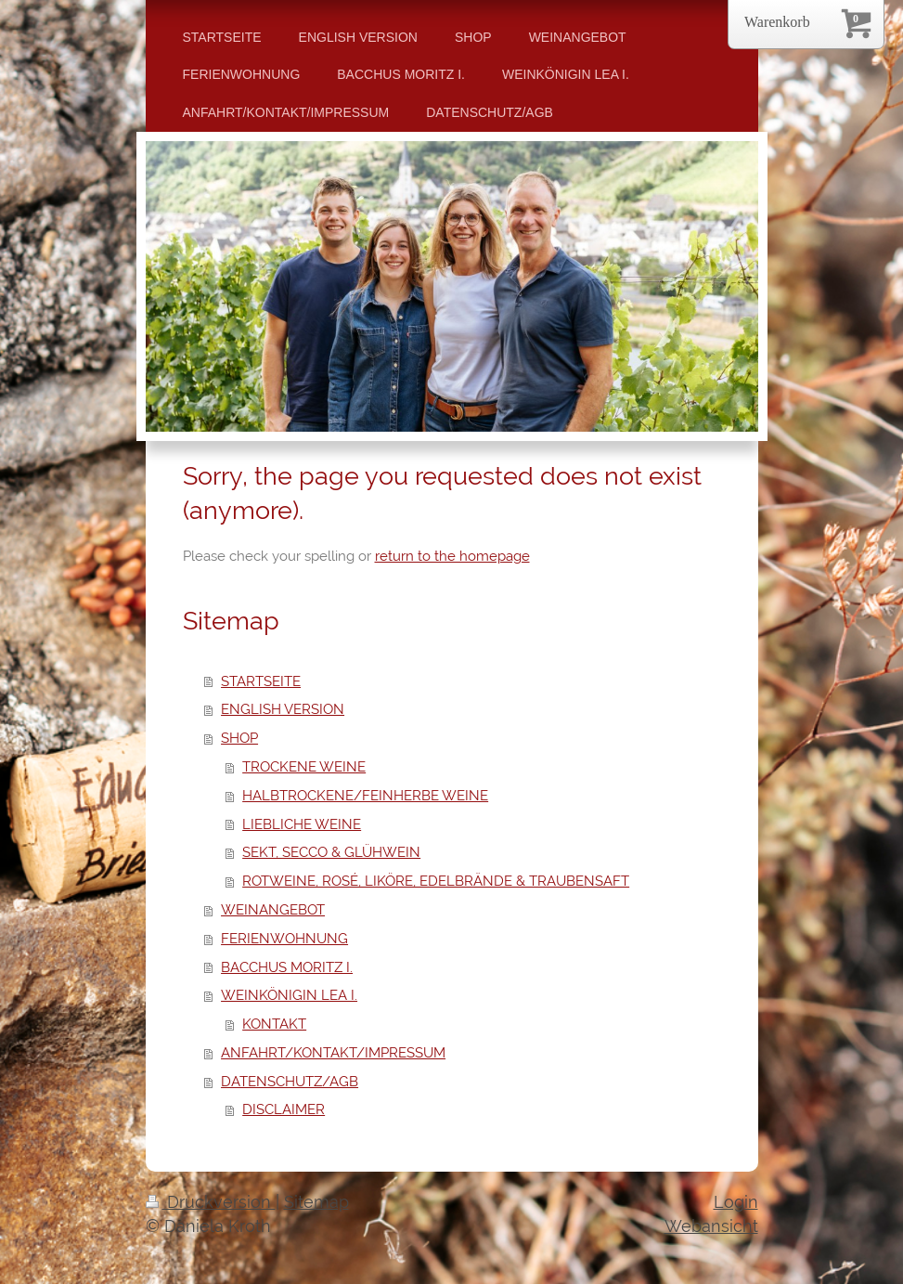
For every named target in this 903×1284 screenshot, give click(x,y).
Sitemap (316, 1202)
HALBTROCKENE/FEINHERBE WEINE (365, 795)
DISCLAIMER (283, 1109)
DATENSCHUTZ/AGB (289, 1081)
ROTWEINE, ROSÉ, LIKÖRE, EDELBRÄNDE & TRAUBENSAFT (435, 881)
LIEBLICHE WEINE (301, 824)
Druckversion (211, 1202)
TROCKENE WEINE (304, 767)
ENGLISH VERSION (282, 709)
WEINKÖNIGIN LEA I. (289, 995)
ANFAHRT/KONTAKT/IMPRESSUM (333, 1052)
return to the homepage (452, 556)
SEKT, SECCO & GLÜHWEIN (331, 852)
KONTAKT (274, 1024)
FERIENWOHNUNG (284, 938)
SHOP (239, 738)
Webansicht (711, 1226)
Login (736, 1202)
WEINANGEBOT (273, 909)
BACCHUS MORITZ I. (287, 967)
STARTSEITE (261, 681)
